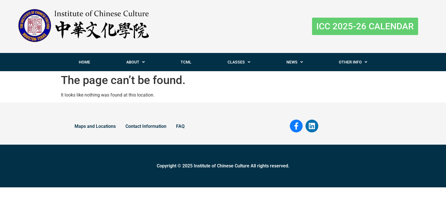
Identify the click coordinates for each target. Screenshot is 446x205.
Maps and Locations (95, 126)
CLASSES (239, 62)
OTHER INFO (353, 62)
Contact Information (145, 126)
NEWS (294, 62)
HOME (84, 62)
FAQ (180, 126)
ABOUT (135, 62)
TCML (186, 62)
